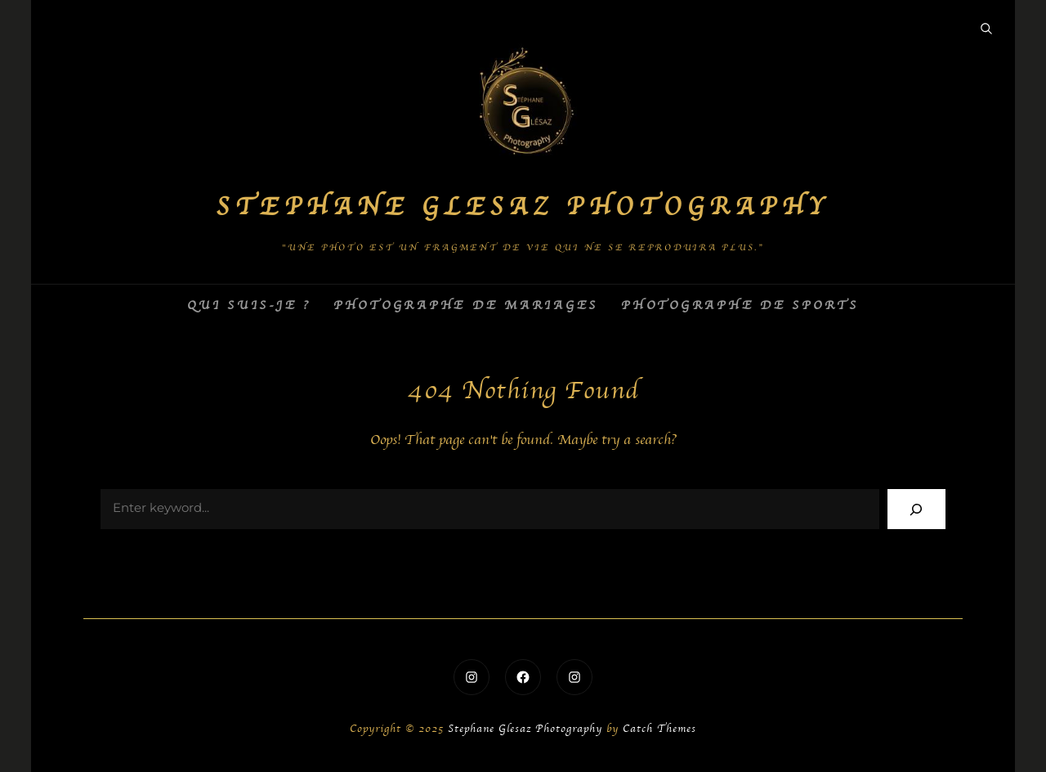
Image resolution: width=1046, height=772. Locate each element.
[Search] (916, 509)
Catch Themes (659, 729)
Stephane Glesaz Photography (523, 207)
